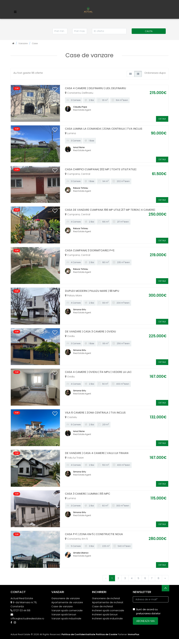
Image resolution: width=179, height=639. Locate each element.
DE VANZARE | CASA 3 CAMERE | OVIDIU (90, 331)
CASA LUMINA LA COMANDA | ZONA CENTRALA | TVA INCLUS (103, 129)
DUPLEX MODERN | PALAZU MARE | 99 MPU (92, 291)
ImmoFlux (133, 634)
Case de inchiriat (102, 606)
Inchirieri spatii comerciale (108, 610)
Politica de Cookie (106, 634)
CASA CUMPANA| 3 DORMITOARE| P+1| (89, 250)
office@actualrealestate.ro (27, 618)
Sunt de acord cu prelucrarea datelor (147, 611)
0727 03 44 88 (21, 610)
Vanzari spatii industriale (66, 618)
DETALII (162, 118)
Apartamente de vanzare (67, 602)
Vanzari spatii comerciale (67, 610)
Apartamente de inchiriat (107, 602)
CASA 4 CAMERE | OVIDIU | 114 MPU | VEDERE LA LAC (98, 372)
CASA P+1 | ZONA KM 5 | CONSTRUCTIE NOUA (94, 534)
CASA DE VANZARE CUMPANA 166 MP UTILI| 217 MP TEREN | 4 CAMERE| (110, 210)
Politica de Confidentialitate (78, 634)
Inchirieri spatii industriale (107, 618)
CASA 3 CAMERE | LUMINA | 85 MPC (87, 494)
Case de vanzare (62, 606)
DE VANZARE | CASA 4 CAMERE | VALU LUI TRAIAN (96, 453)
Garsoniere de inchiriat (106, 598)
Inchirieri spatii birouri (105, 614)
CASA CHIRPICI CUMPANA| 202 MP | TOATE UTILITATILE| (100, 169)
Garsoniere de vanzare (65, 598)
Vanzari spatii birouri (63, 614)
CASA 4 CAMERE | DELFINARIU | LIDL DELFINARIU (95, 88)
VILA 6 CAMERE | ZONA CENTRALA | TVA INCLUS (95, 413)
